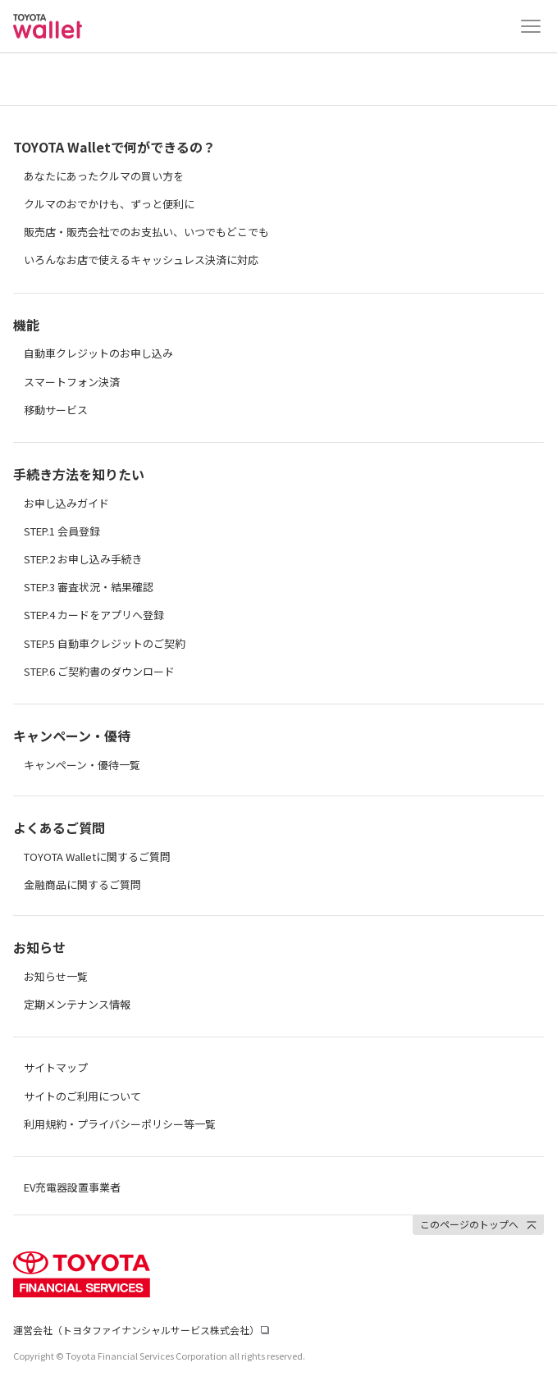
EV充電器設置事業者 (72, 1187)
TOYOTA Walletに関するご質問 (97, 856)
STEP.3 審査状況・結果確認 (88, 587)
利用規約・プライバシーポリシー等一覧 (120, 1124)
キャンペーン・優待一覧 (82, 765)
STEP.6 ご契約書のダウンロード (99, 671)
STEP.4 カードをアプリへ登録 (94, 614)
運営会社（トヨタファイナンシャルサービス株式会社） (136, 1330)
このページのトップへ (469, 1224)
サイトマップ (56, 1067)
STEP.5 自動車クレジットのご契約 (104, 643)
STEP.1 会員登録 (62, 531)
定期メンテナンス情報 (77, 1004)
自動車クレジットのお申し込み (98, 353)
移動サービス (56, 409)
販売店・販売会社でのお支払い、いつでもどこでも (146, 231)
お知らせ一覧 (56, 976)
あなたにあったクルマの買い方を (104, 176)
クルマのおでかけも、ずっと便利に (109, 204)
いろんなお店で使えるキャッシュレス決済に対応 (141, 259)
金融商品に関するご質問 (82, 884)
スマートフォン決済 (72, 382)
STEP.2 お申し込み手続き (83, 559)
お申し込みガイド (66, 503)
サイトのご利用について (82, 1096)
